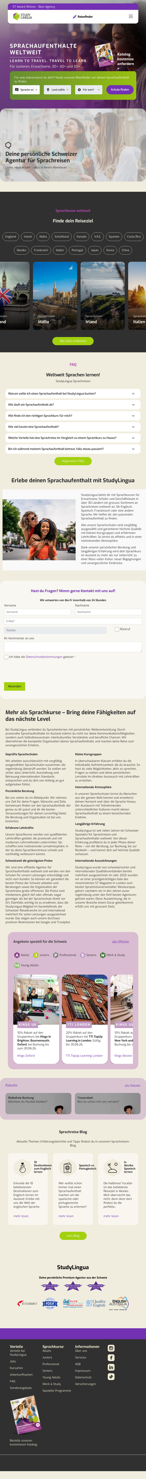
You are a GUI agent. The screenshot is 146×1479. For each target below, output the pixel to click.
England (10, 237)
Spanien (114, 237)
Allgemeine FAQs (73, 461)
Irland (28, 237)
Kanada (81, 237)
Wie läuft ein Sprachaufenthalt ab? (31, 405)
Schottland (62, 237)
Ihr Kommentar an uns (19, 638)
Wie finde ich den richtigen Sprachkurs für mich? (40, 416)
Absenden (14, 686)
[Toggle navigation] (131, 16)
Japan (95, 250)
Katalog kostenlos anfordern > (125, 61)
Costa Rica (134, 237)
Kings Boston (123, 1056)
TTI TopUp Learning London (84, 1056)
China (125, 250)
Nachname (82, 605)
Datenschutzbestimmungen (44, 657)
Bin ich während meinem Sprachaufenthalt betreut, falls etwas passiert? (56, 449)
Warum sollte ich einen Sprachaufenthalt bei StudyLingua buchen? (52, 394)
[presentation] (30, 672)
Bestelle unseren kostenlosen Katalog (23, 1442)
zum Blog (73, 1236)
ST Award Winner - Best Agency (34, 7)
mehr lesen (21, 1216)
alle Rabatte (132, 1086)
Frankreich (41, 250)
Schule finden (120, 90)
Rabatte (11, 1085)
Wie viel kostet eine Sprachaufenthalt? (33, 427)
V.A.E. (97, 237)
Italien (60, 250)
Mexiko (21, 250)
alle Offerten (120, 942)
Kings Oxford (26, 1056)
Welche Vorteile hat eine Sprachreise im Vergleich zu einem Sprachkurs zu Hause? (62, 438)
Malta (43, 237)
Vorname (10, 605)
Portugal (77, 250)
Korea (110, 250)
